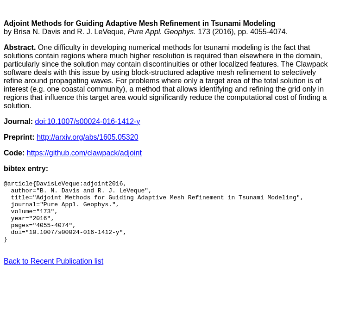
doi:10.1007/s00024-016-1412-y (87, 121)
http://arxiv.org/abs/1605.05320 (87, 137)
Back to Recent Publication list (53, 275)
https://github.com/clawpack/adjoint (84, 153)
